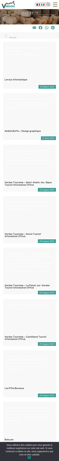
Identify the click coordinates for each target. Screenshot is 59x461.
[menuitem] (38, 5)
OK (29, 458)
